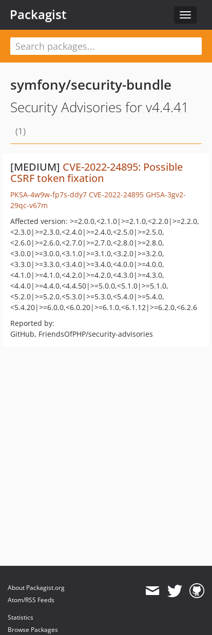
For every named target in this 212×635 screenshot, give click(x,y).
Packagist (38, 14)
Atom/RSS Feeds (31, 600)
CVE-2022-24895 (116, 194)
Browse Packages (33, 629)
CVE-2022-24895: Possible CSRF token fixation (96, 172)
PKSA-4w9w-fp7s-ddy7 (48, 194)
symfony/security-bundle (90, 84)
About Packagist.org (36, 587)
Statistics (20, 617)
